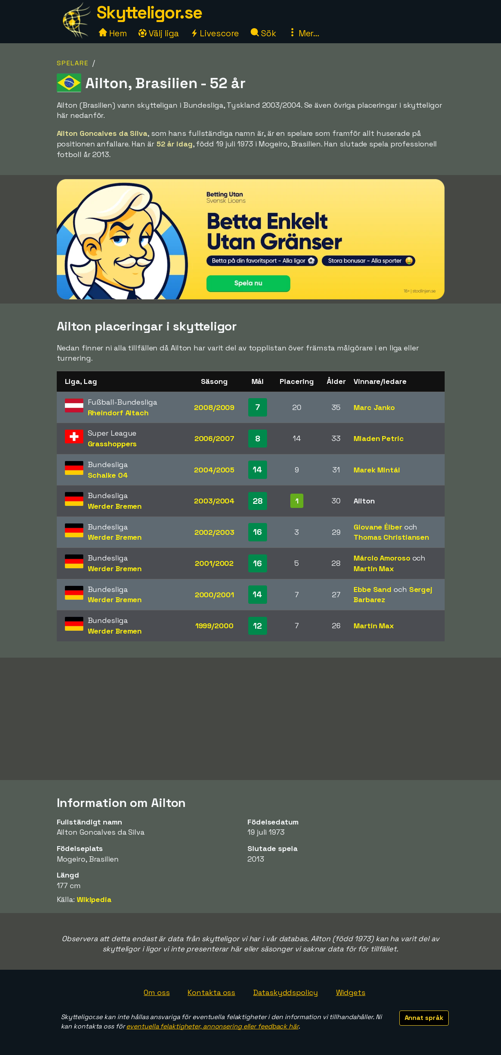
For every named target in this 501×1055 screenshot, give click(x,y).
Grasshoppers (112, 443)
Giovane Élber (378, 527)
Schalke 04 (108, 475)
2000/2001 (214, 594)
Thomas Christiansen (391, 537)
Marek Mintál (377, 469)
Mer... (303, 33)
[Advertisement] (251, 719)
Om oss (156, 992)
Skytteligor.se (149, 12)
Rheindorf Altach (118, 412)
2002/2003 (214, 532)
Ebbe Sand (373, 589)
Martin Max (374, 568)
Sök (263, 33)
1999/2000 (214, 625)
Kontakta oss (211, 992)
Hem (113, 33)
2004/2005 (214, 469)
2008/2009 (214, 407)
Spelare (73, 63)
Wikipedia (94, 899)
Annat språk (424, 1017)
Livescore (214, 33)
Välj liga (158, 33)
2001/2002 (214, 563)
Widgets (350, 992)
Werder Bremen (115, 506)
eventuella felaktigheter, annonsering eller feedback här (212, 1026)
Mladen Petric (379, 438)
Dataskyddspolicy (285, 992)
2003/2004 (214, 500)
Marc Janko (374, 407)
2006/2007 (214, 438)
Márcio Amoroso (382, 558)
